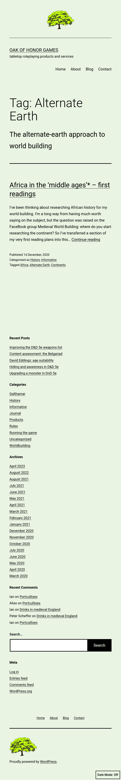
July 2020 (16, 550)
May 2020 (16, 563)
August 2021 (19, 479)
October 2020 (19, 544)
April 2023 (17, 466)
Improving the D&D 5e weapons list (35, 347)
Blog (89, 69)
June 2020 (17, 557)
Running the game (23, 433)
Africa (24, 265)
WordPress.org (20, 691)
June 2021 (17, 492)
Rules (13, 426)
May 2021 (16, 498)
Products (16, 420)
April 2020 (17, 569)
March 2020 (18, 576)
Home (60, 69)
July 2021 (16, 486)
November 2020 (21, 537)
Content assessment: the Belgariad (35, 354)
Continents (58, 265)
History (35, 260)
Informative (49, 260)
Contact (105, 69)
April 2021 (17, 505)
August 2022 (19, 473)
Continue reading (86, 239)
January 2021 (19, 524)
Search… (16, 634)
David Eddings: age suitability (31, 360)
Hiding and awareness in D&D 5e (34, 367)
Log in (14, 672)
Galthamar (17, 394)
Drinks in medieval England (40, 609)
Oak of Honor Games (33, 50)
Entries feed (18, 678)
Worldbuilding (19, 446)
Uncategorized (20, 439)
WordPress (48, 762)
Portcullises (29, 597)
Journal (15, 413)
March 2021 (18, 511)
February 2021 (20, 518)
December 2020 (21, 531)
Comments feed (21, 685)
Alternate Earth (40, 265)
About (76, 69)
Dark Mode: (108, 775)
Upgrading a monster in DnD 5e (32, 373)
